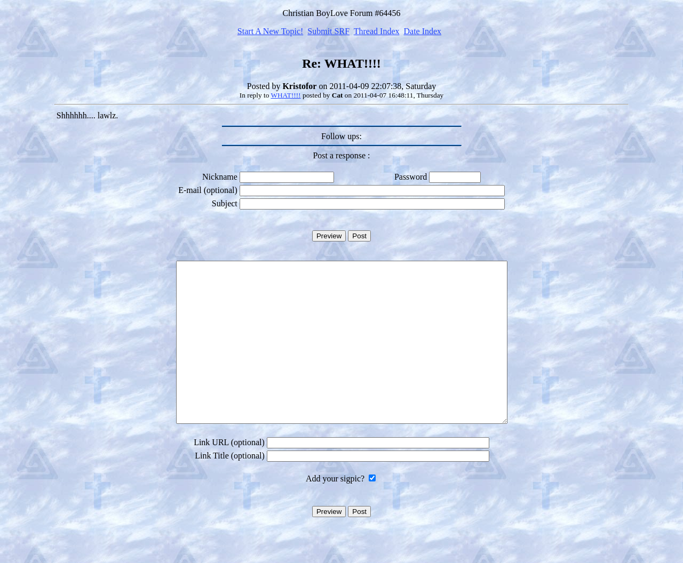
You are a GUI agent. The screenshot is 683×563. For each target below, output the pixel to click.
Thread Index (377, 31)
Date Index (422, 31)
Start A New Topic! (270, 31)
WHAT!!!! (285, 95)
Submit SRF (328, 31)
